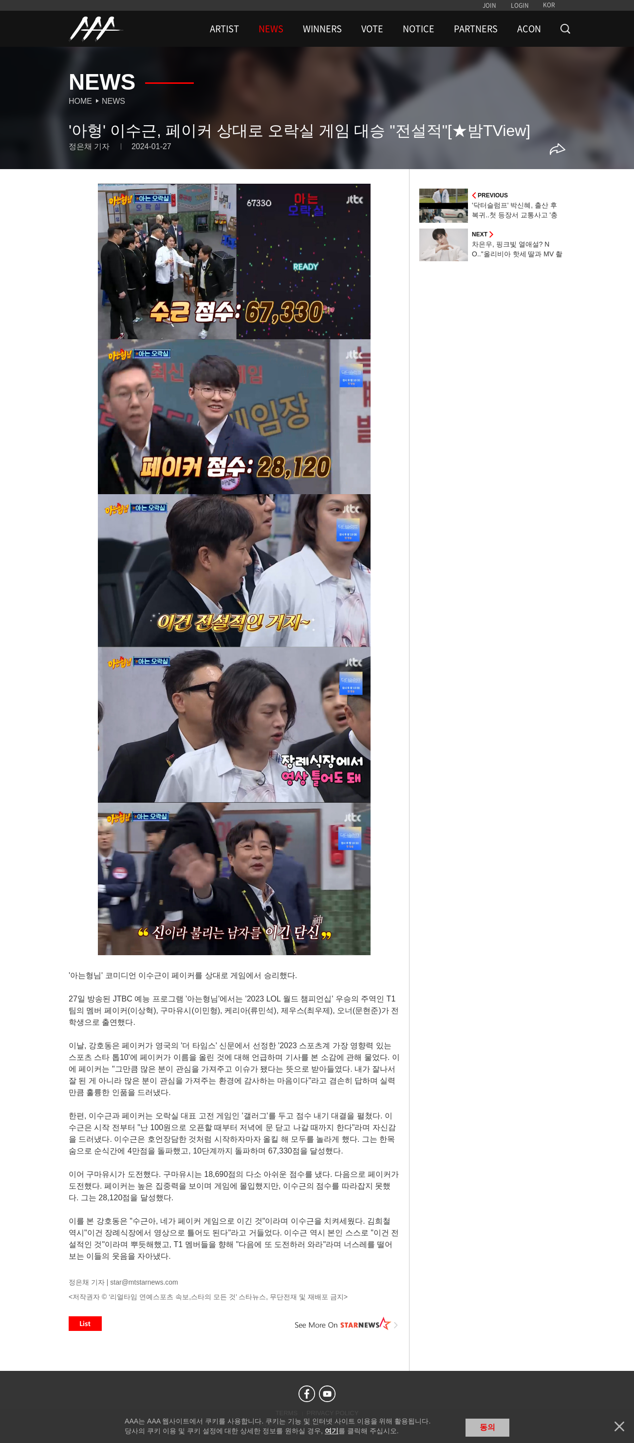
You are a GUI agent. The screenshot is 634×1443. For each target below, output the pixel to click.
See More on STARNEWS (347, 1323)
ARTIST (224, 28)
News (113, 101)
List (85, 1323)
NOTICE (418, 28)
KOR (549, 5)
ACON (529, 28)
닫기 (619, 1426)
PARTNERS (476, 28)
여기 (331, 1431)
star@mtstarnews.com (144, 1282)
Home (80, 101)
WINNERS (322, 28)
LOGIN (520, 5)
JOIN (489, 5)
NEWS (271, 28)
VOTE (372, 28)
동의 (487, 1427)
